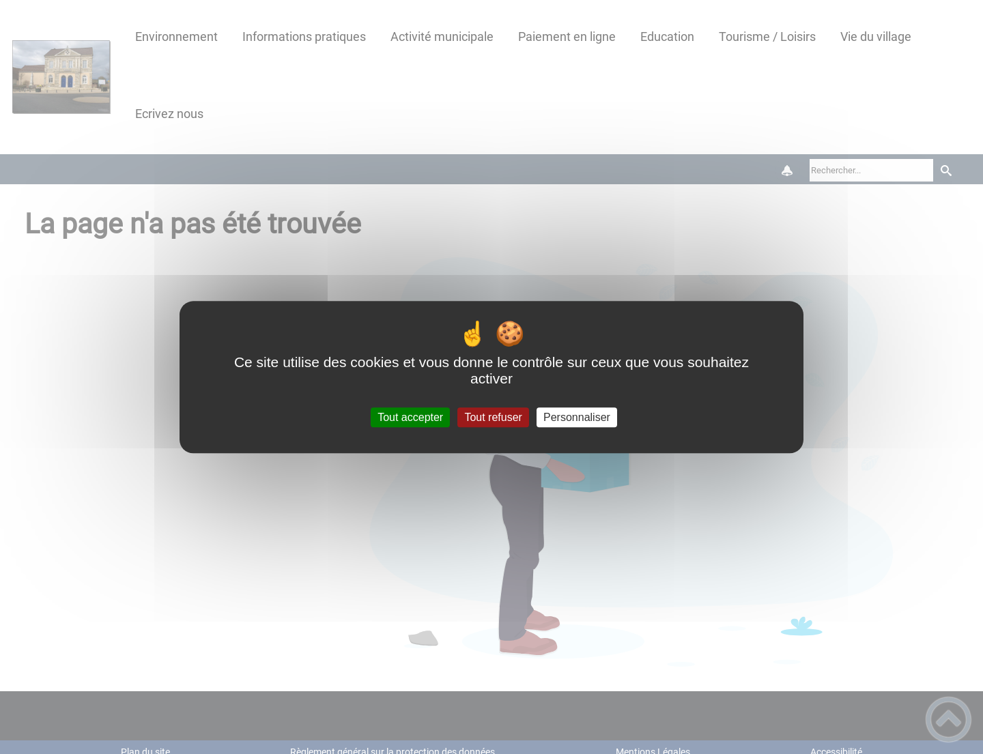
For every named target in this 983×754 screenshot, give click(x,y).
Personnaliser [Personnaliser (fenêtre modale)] (576, 417)
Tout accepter (410, 417)
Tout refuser (493, 417)
